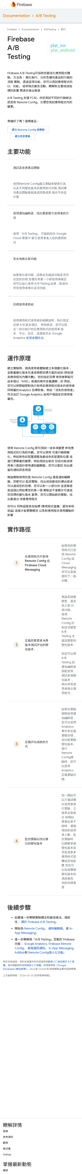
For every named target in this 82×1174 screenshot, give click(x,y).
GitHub (7, 1154)
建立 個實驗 (28, 129)
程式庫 (7, 1148)
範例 (5, 1142)
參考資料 (8, 1137)
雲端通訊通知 (36, 948)
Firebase (12, 29)
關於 (38, 922)
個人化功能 (45, 952)
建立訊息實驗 (22, 136)
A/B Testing (45, 15)
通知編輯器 (55, 928)
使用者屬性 (33, 338)
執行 (63, 29)
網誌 (5, 1170)
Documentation (16, 15)
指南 (5, 1131)
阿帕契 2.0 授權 (32, 965)
